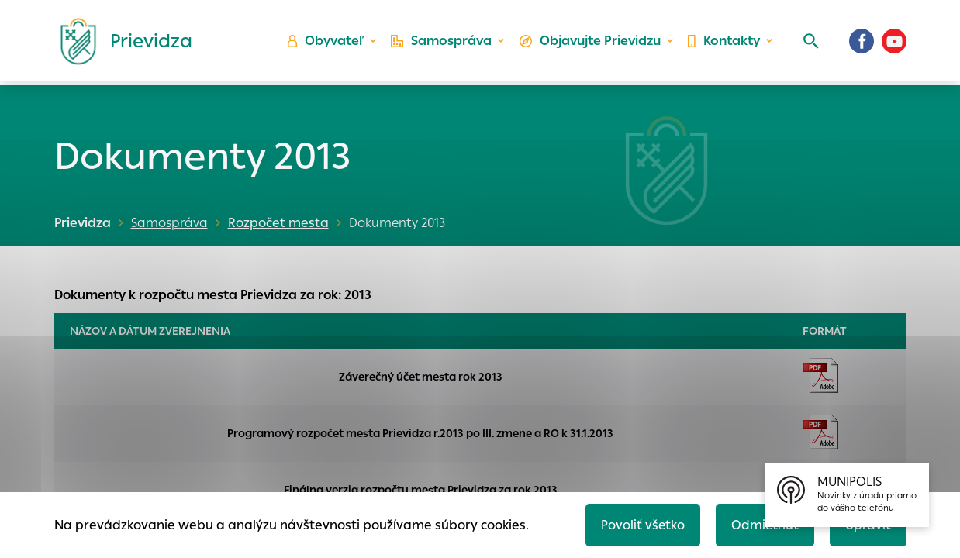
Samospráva (442, 43)
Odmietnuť (763, 524)
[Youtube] (894, 42)
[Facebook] (861, 42)
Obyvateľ (326, 43)
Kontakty (723, 43)
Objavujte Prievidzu (590, 43)
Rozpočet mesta (277, 223)
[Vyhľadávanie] (810, 42)
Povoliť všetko (640, 524)
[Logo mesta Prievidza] (120, 42)
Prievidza (82, 223)
